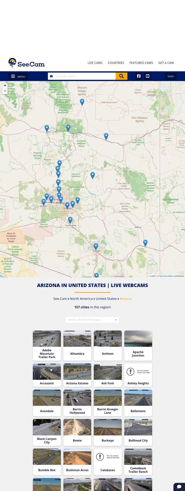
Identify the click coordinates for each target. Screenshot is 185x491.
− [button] (5, 91)
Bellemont (138, 411)
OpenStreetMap (166, 276)
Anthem (107, 353)
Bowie (77, 440)
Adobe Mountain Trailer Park (46, 354)
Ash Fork (107, 383)
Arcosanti (47, 383)
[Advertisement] (92, 27)
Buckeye (108, 440)
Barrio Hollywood (77, 411)
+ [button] (5, 86)
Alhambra (77, 353)
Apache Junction (138, 353)
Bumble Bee (46, 470)
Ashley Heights (138, 383)
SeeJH (170, 76)
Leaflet (153, 276)
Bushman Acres (77, 470)
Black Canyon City (47, 440)
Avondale (47, 411)
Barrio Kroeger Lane (107, 411)
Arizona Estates (77, 383)
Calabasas (107, 470)
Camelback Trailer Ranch (138, 470)
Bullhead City (138, 440)
